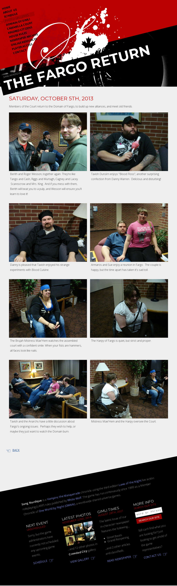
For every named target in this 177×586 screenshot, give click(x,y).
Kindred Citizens (19, 30)
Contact (19, 51)
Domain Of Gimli (18, 22)
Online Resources (24, 42)
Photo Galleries (16, 18)
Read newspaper (119, 559)
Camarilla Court (20, 26)
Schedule (10, 15)
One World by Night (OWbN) (56, 507)
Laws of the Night (130, 483)
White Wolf (74, 499)
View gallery (79, 560)
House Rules (17, 35)
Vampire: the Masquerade (63, 496)
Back (16, 450)
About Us (9, 11)
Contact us (152, 556)
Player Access (22, 46)
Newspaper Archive (24, 37)
